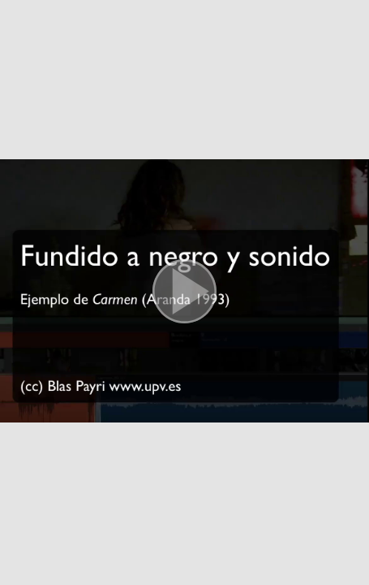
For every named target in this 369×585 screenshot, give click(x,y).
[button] (184, 292)
